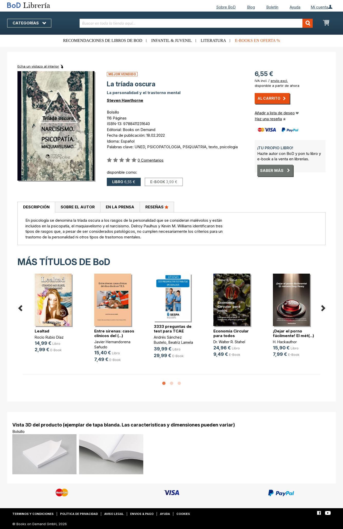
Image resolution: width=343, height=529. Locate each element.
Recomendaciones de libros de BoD (102, 40)
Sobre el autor (78, 207)
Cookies (183, 514)
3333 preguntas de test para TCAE (173, 328)
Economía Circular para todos (231, 333)
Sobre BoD (226, 7)
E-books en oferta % (257, 40)
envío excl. (279, 81)
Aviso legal (114, 514)
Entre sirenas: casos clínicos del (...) (114, 333)
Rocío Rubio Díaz (49, 337)
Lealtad (42, 331)
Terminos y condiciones (33, 514)
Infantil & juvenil (171, 40)
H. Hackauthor (285, 342)
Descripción (36, 207)
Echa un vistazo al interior (38, 66)
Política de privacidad (79, 514)
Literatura (213, 40)
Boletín (272, 7)
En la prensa (120, 207)
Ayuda (295, 7)
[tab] (36, 207)
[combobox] (196, 23)
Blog (251, 7)
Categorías (29, 23)
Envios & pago (142, 514)
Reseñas (156, 207)
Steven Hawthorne (125, 100)
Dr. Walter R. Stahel (229, 342)
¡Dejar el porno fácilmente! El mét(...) (293, 333)
